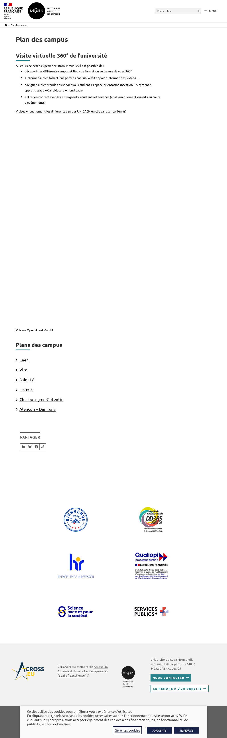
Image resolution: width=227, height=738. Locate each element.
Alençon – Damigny (38, 409)
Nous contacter (168, 678)
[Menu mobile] (210, 11)
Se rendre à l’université (177, 688)
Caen (24, 359)
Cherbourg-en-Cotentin (42, 399)
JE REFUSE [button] (186, 730)
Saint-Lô (27, 379)
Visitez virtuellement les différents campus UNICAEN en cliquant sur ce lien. (69, 111)
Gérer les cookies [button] (127, 730)
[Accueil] (6, 25)
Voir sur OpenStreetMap (32, 330)
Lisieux (26, 389)
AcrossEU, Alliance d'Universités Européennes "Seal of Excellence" (83, 671)
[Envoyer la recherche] (199, 11)
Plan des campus (19, 25)
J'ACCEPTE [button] (159, 730)
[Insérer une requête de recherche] (178, 11)
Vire (23, 369)
